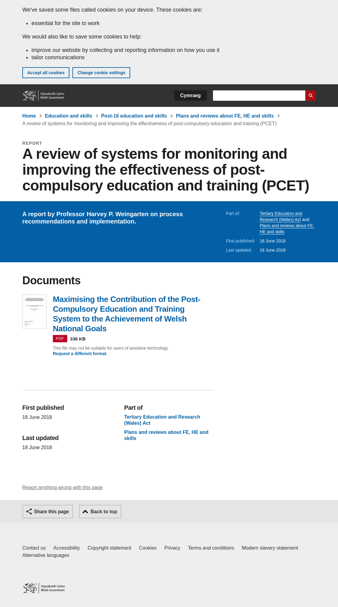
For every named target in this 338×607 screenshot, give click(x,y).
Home (29, 115)
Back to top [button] (103, 511)
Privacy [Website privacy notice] (172, 548)
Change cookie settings (101, 72)
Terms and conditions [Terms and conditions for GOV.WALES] (211, 548)
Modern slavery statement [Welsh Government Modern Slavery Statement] (270, 548)
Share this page (51, 511)
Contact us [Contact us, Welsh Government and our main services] (34, 548)
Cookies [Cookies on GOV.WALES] (148, 548)
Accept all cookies (45, 72)
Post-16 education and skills (134, 115)
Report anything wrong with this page (62, 487)
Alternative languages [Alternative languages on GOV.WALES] (45, 555)
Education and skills (68, 115)
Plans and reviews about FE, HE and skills (225, 115)
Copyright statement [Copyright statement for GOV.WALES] (109, 548)
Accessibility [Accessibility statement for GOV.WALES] (66, 548)
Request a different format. (80, 353)
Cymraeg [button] (190, 95)
